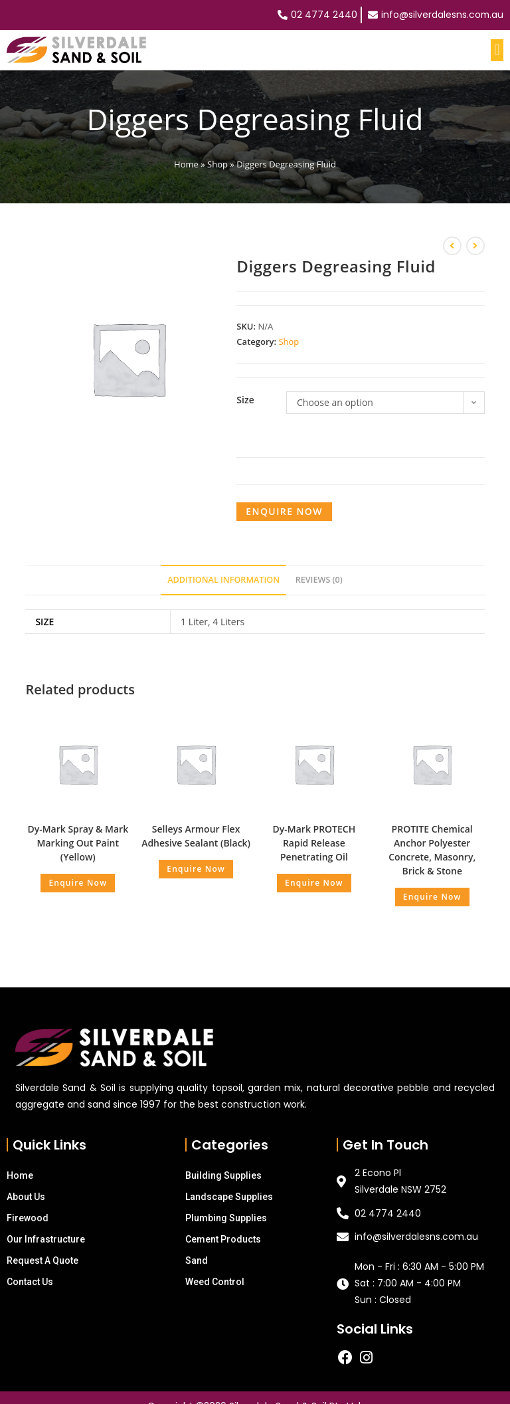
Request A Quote (42, 1260)
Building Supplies (223, 1175)
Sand (196, 1260)
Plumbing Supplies (226, 1218)
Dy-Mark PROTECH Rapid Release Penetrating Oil (314, 843)
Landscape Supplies (229, 1196)
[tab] (223, 580)
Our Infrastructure (46, 1239)
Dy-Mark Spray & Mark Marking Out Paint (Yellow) (77, 843)
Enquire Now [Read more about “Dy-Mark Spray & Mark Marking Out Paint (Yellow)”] (77, 882)
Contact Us (30, 1281)
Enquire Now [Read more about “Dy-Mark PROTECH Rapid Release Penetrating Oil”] (314, 882)
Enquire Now (284, 511)
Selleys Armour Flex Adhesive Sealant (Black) (195, 836)
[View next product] (475, 246)
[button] (497, 50)
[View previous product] (452, 246)
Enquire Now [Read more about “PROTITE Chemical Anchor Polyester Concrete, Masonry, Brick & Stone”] (432, 896)
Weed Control (214, 1281)
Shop (217, 164)
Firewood (27, 1218)
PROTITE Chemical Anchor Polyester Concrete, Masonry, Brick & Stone (431, 850)
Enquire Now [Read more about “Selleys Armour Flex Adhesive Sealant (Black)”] (196, 868)
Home (186, 164)
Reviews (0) (319, 579)
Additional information (223, 579)
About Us (26, 1196)
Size (245, 399)
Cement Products (223, 1239)
